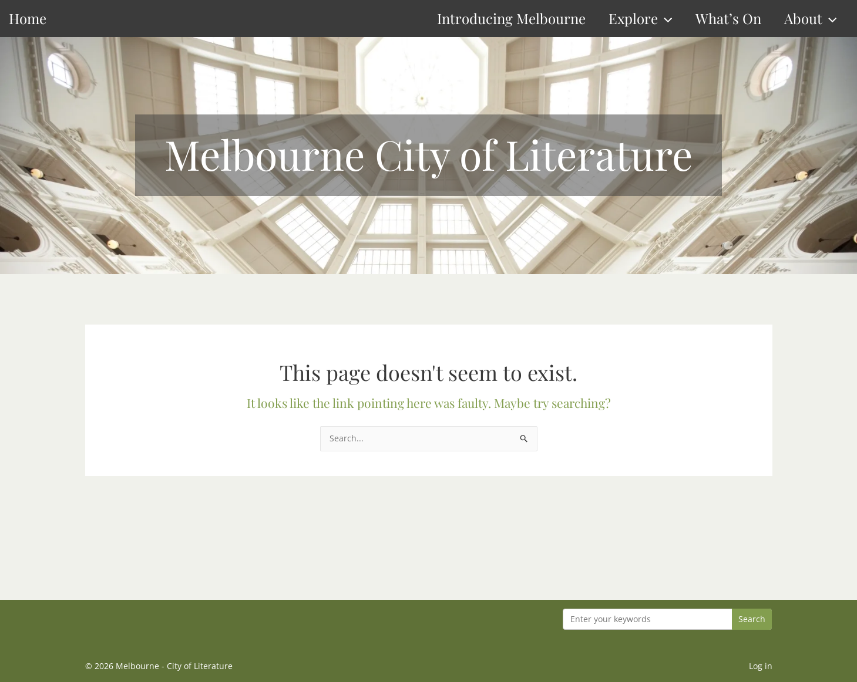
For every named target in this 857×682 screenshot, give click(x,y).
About (810, 18)
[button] (665, 18)
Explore (640, 18)
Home (27, 18)
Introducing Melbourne (511, 18)
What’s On (728, 18)
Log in (760, 665)
